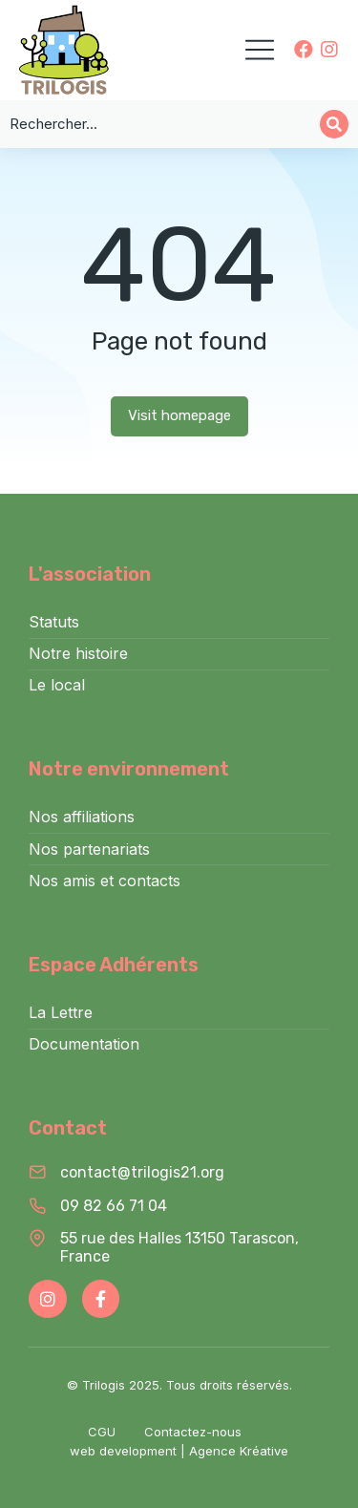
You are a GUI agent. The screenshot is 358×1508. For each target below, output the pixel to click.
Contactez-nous (193, 1431)
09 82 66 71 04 (113, 1206)
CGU (102, 1431)
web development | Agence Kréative (179, 1450)
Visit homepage (179, 415)
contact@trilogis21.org (142, 1172)
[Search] (334, 124)
